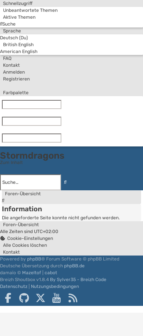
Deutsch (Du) (14, 37)
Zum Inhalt (11, 162)
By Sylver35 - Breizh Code (78, 279)
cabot (51, 272)
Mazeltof (31, 272)
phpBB (34, 259)
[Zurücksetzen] (62, 104)
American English (18, 51)
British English (17, 44)
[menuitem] (29, 10)
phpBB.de (74, 265)
